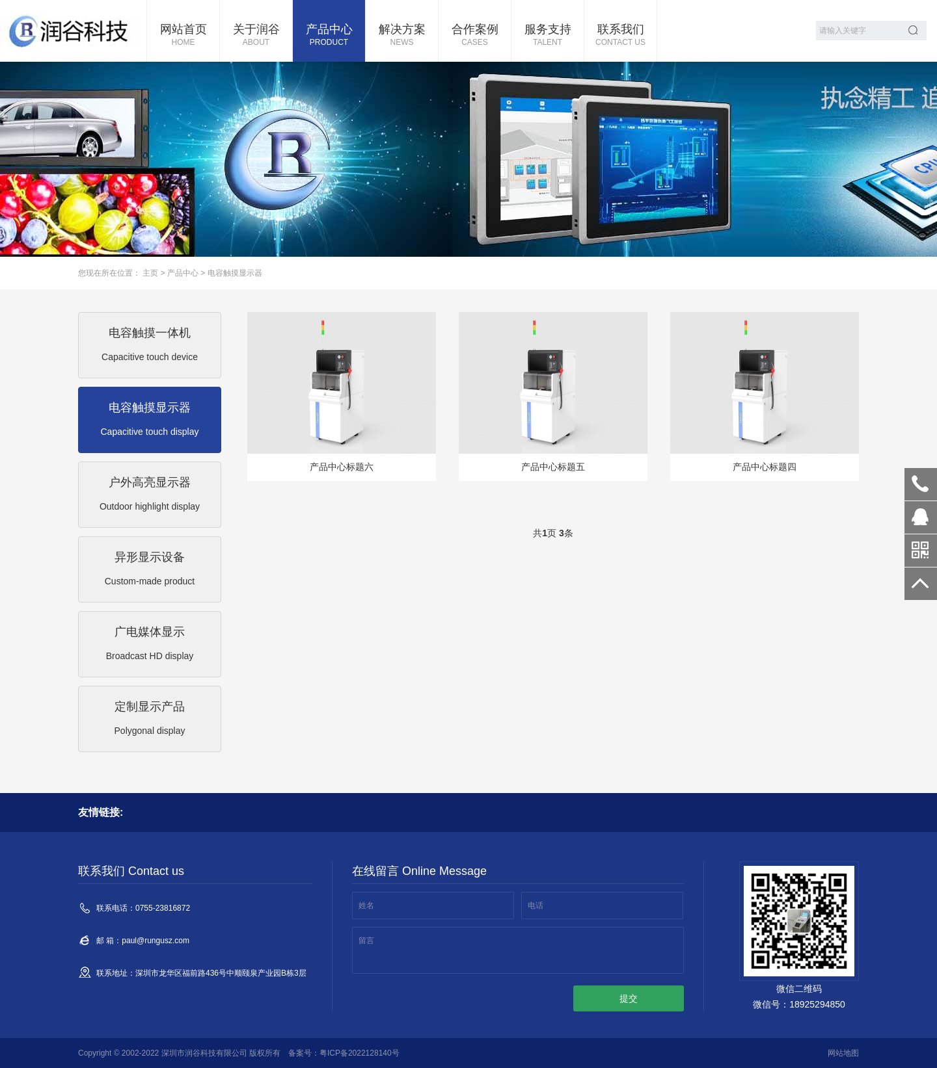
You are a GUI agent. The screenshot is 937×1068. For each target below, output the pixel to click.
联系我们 (620, 36)
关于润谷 (256, 36)
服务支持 (547, 36)
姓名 (366, 905)
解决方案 (402, 36)
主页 (150, 273)
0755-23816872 (920, 484)
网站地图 (843, 1053)
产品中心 (329, 36)
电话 (535, 905)
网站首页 (183, 36)
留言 (366, 940)
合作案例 (475, 36)
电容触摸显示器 (235, 273)
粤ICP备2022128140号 (359, 1053)
